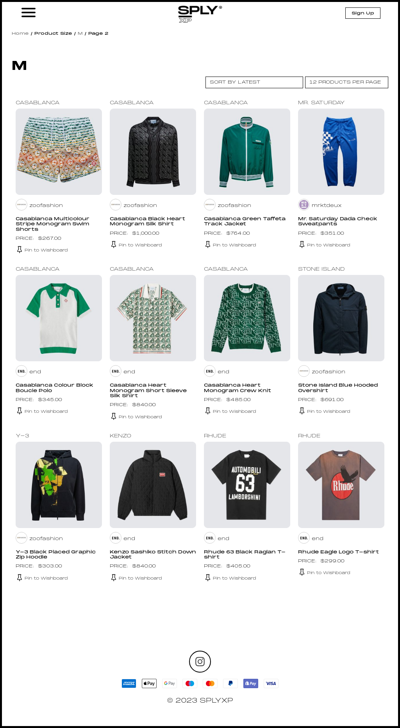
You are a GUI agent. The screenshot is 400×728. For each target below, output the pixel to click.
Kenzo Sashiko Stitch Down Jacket (144, 554)
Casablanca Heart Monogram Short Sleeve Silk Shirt (150, 390)
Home (20, 33)
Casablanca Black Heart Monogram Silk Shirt (148, 222)
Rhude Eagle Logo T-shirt (340, 552)
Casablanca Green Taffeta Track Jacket (245, 222)
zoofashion (46, 205)
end (35, 372)
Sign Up (363, 13)
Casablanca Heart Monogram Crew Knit (238, 388)
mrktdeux (327, 205)
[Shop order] (254, 82)
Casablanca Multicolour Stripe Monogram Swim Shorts (54, 224)
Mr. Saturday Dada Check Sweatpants (338, 222)
